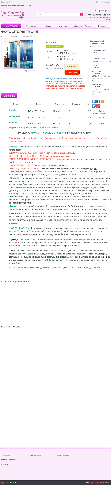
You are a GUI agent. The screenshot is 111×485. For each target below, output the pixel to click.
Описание (9, 95)
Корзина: (103, 11)
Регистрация (106, 2)
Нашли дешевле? (100, 113)
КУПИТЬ (72, 72)
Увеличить (32, 71)
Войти (98, 2)
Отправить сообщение (95, 17)
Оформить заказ (102, 482)
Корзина (73, 66)
